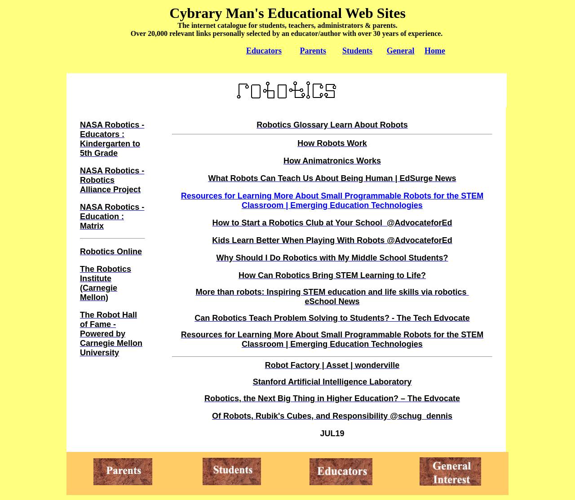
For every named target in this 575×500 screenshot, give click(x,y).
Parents (313, 50)
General (401, 50)
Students (357, 50)
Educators (264, 50)
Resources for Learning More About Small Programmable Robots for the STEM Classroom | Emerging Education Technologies (332, 200)
